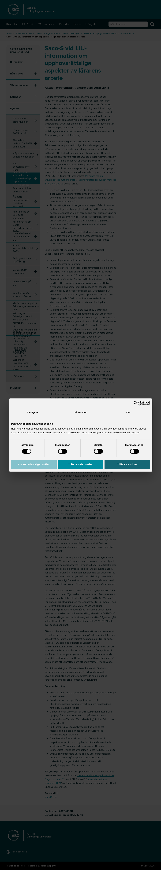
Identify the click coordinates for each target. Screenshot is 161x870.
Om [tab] (128, 412)
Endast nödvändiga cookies (34, 464)
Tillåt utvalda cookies (80, 464)
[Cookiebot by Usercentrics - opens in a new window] (136, 403)
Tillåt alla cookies (127, 464)
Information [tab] (80, 412)
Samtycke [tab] (32, 412)
